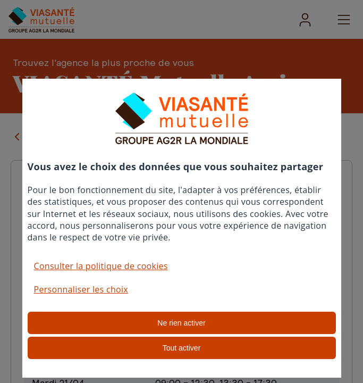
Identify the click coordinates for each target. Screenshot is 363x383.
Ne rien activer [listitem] (181, 323)
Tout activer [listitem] (182, 348)
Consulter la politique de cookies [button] (101, 266)
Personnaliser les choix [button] (81, 289)
